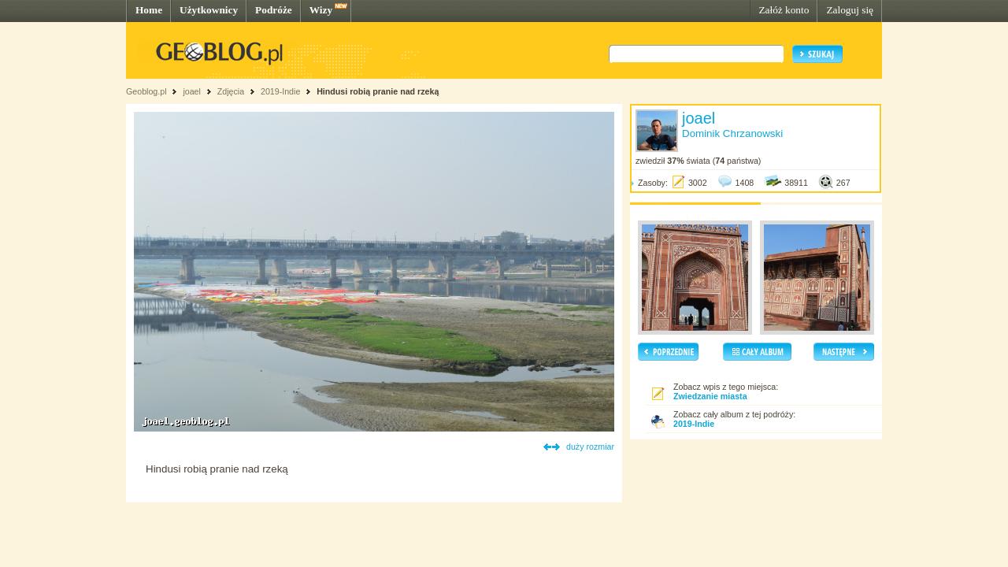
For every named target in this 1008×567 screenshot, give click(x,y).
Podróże (273, 10)
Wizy (320, 10)
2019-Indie (280, 91)
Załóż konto (783, 10)
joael (192, 91)
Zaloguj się (849, 10)
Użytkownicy (209, 10)
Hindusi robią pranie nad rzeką (378, 91)
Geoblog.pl (146, 91)
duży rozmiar (590, 446)
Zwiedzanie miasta (710, 396)
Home (148, 10)
